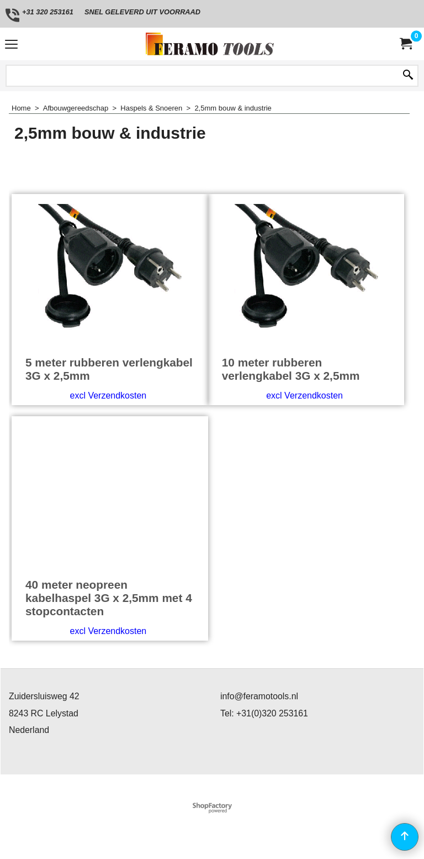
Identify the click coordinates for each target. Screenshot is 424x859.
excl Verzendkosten (108, 395)
